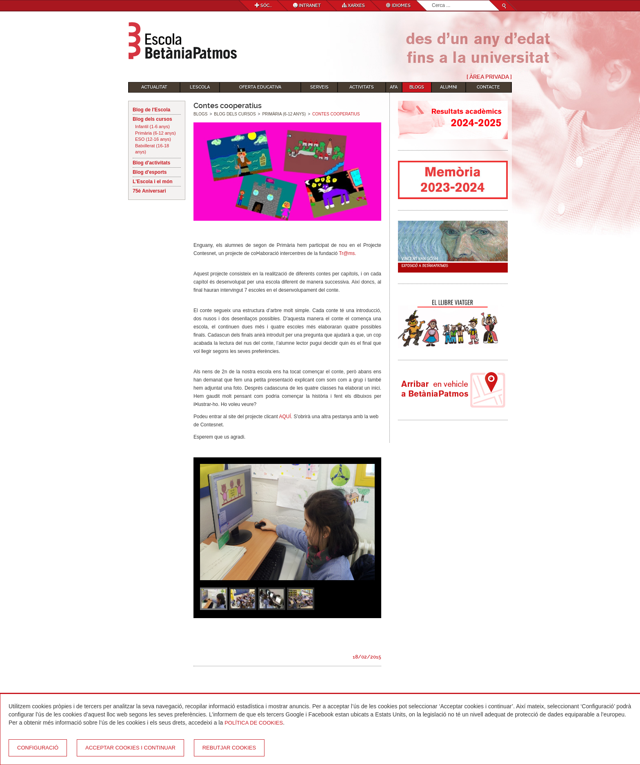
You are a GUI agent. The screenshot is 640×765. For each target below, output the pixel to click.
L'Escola (200, 87)
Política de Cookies (253, 723)
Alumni (448, 87)
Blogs (416, 87)
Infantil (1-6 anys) (152, 126)
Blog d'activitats (151, 163)
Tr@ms (347, 253)
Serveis (319, 87)
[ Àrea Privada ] (489, 76)
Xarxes (353, 5)
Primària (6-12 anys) (155, 133)
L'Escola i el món (153, 181)
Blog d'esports (150, 172)
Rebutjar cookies (229, 748)
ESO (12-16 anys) (153, 139)
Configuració (37, 748)
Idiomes (398, 5)
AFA (394, 87)
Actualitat (154, 87)
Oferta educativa (260, 87)
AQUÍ (285, 416)
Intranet (307, 5)
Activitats (361, 87)
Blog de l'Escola (151, 110)
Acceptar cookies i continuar (130, 748)
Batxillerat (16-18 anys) (152, 149)
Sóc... (263, 5)
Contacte (488, 87)
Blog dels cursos (152, 119)
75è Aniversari (149, 191)
